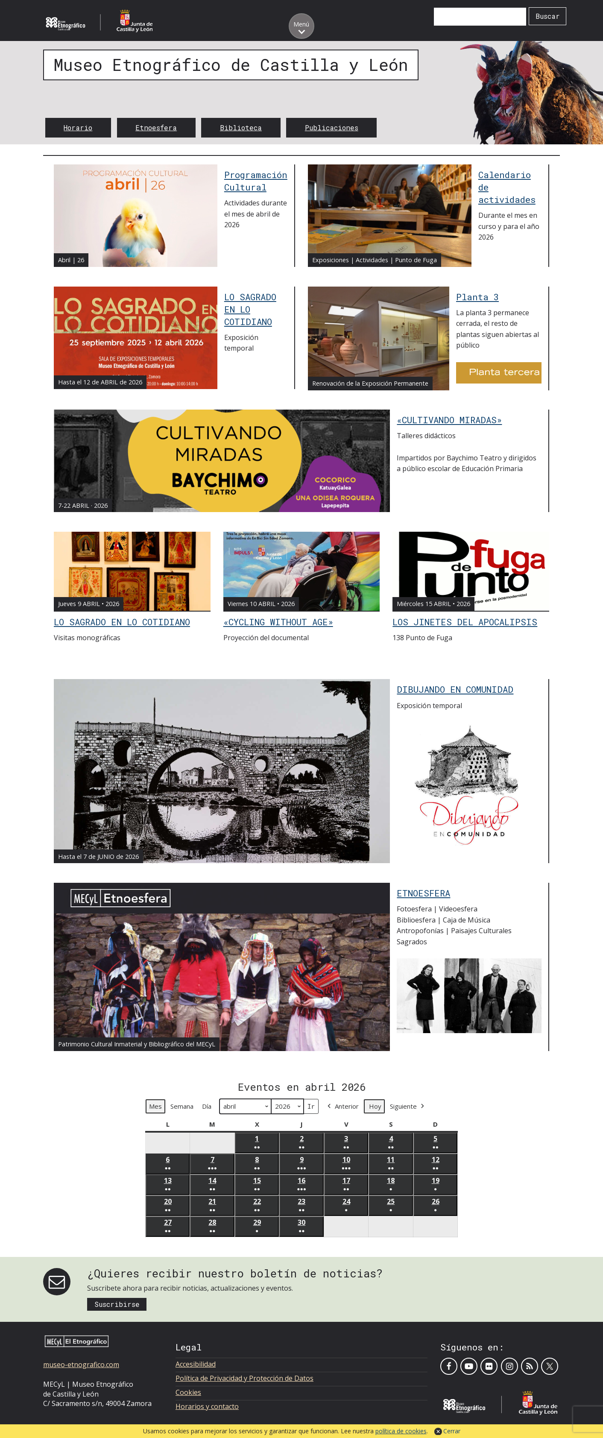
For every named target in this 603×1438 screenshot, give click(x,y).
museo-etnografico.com (81, 1364)
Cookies (188, 1392)
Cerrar (451, 1431)
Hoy (375, 1106)
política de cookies (401, 1431)
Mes (155, 1106)
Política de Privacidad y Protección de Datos (244, 1378)
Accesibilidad (196, 1364)
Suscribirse (117, 1304)
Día (206, 1106)
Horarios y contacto (207, 1406)
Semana (181, 1106)
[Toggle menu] (301, 26)
